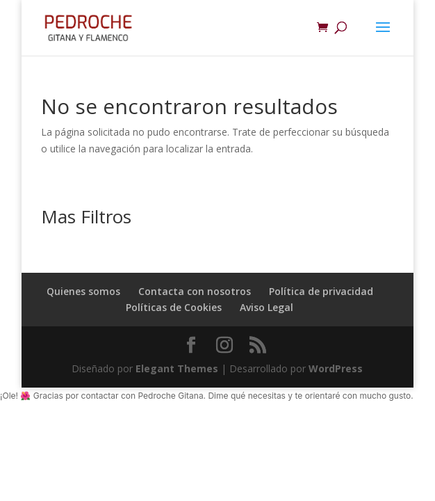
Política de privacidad (321, 291)
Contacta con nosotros (194, 291)
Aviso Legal (266, 307)
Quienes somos (83, 291)
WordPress (336, 368)
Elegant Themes (177, 368)
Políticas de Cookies (174, 307)
